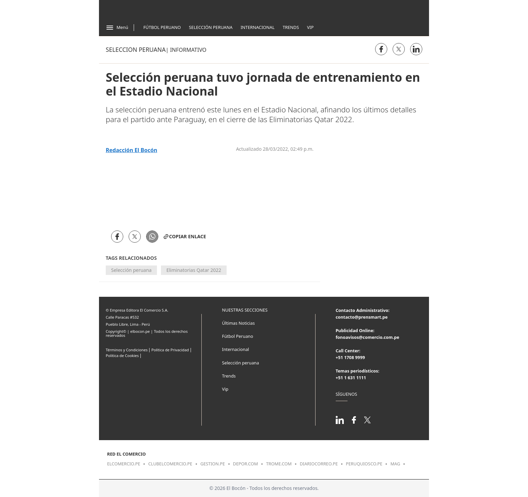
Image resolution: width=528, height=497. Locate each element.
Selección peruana (136, 49)
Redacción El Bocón (131, 150)
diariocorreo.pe (319, 464)
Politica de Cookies (122, 355)
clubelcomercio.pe (170, 464)
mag (395, 464)
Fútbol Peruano (162, 27)
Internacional (257, 27)
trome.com (279, 464)
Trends (291, 27)
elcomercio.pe (123, 464)
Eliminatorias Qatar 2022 (193, 270)
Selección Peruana (210, 27)
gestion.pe (212, 464)
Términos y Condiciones (126, 349)
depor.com (245, 464)
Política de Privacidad (170, 349)
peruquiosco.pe (364, 464)
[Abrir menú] (117, 28)
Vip (310, 27)
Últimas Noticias (238, 323)
